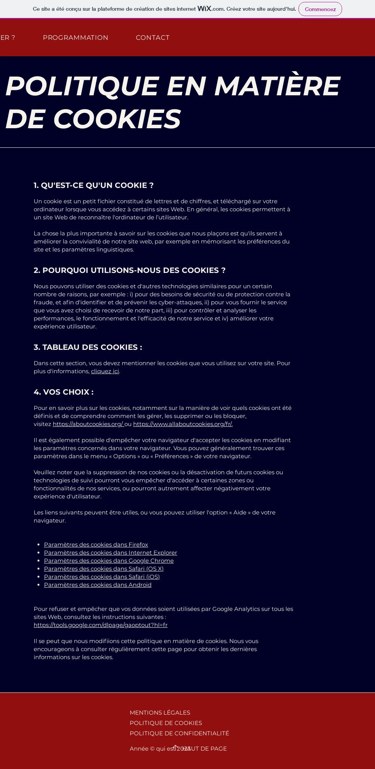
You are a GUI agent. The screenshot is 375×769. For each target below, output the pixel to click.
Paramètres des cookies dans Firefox (96, 544)
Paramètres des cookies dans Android (98, 584)
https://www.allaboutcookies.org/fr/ (182, 424)
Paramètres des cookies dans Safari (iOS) (102, 576)
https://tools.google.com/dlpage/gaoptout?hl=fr (101, 625)
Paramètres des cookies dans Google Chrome (109, 560)
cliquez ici (105, 371)
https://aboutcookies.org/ (88, 424)
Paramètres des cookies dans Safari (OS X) (104, 568)
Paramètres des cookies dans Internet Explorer (110, 552)
